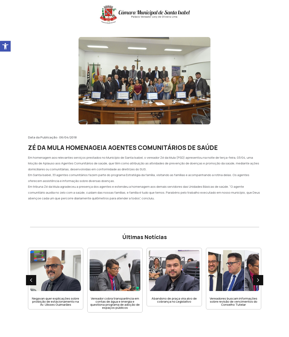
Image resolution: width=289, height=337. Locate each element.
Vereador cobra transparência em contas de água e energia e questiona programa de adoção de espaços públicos (115, 303)
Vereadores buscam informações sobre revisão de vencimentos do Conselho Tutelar (233, 301)
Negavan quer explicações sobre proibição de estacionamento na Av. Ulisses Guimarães (55, 301)
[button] (5, 46)
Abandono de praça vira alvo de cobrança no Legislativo (174, 300)
